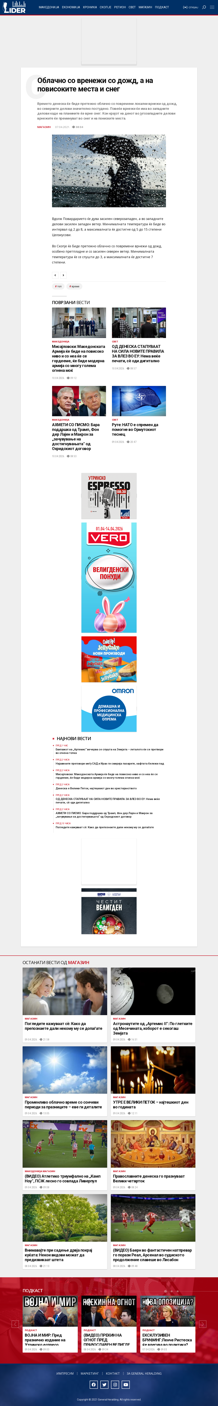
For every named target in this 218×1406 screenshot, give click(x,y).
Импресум (65, 1373)
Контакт (113, 1373)
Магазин (145, 7)
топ (59, 286)
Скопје (105, 7)
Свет (132, 7)
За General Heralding (144, 1373)
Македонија (49, 7)
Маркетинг (90, 1373)
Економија (71, 7)
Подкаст (162, 7)
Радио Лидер (14, 7)
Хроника (90, 7)
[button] (15, 1324)
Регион (120, 7)
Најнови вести (74, 738)
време (75, 286)
